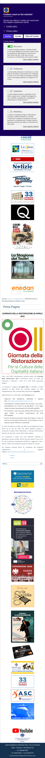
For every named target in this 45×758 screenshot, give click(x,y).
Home (9, 299)
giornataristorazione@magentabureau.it (21, 452)
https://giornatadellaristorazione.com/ (20, 401)
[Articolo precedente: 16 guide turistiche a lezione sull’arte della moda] (12, 455)
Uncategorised (18, 299)
